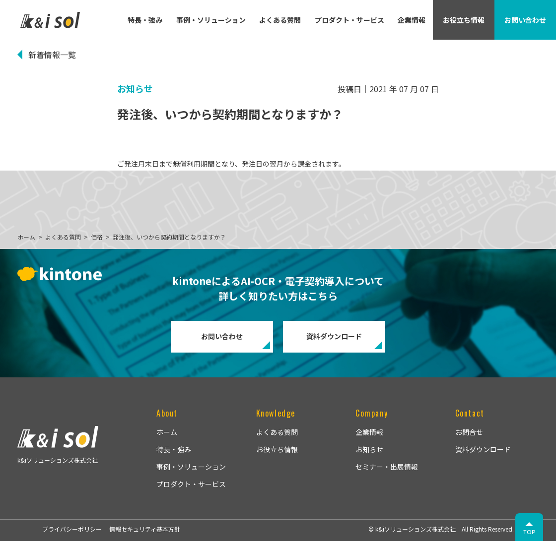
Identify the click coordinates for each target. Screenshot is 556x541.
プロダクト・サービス (349, 20)
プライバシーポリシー (72, 529)
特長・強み (145, 20)
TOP (529, 532)
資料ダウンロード (334, 336)
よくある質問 (280, 20)
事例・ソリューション (211, 20)
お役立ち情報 (277, 449)
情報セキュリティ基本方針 (144, 529)
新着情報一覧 (52, 54)
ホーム (166, 432)
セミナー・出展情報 (386, 467)
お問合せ (469, 432)
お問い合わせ (222, 336)
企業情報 (411, 20)
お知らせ (369, 449)
